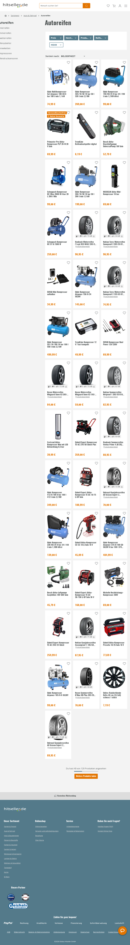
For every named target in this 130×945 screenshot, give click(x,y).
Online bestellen (41, 826)
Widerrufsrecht (19, 932)
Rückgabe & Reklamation (75, 831)
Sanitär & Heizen (10, 849)
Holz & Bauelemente (11, 836)
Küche (6, 872)
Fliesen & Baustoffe (11, 840)
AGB (8, 932)
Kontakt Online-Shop (105, 831)
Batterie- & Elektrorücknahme (39, 932)
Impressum (73, 932)
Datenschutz (85, 932)
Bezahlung (39, 836)
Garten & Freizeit (10, 826)
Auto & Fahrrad (9, 831)
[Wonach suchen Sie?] (61, 5)
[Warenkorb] (114, 5)
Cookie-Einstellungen (115, 932)
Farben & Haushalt (10, 845)
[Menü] (126, 5)
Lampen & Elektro (10, 858)
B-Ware (6, 877)
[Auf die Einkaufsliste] (68, 62)
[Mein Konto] (120, 5)
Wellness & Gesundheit (12, 863)
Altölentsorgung (59, 932)
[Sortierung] (73, 56)
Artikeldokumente (73, 826)
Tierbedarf (8, 868)
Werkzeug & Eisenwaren (12, 854)
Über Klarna (39, 840)
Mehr (54, 45)
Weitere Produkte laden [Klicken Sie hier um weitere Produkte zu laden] (86, 776)
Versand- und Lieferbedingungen (46, 831)
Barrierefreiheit (98, 932)
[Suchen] (86, 5)
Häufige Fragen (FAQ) (105, 826)
